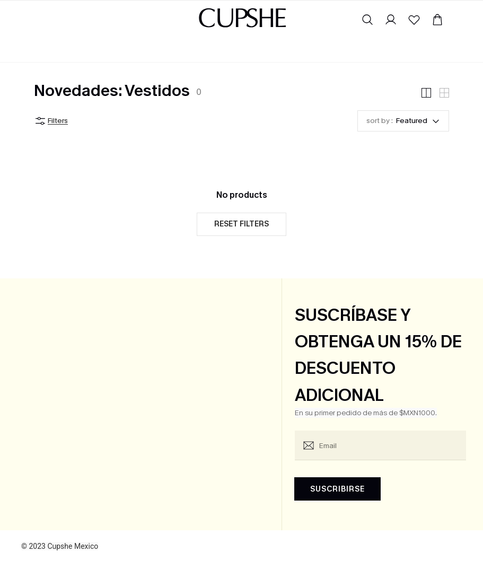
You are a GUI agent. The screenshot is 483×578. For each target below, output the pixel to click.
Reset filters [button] (241, 224)
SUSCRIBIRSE (337, 489)
